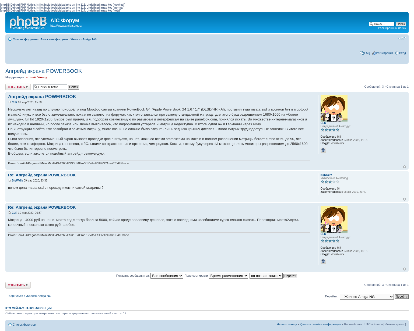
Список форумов (25, 39)
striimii (31, 77)
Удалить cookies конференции (321, 324)
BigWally (17, 180)
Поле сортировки (216, 275)
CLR (14, 102)
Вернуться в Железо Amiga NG (30, 295)
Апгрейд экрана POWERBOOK (43, 71)
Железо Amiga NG (84, 39)
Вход (402, 53)
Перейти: (331, 296)
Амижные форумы (54, 39)
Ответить (18, 87)
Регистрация (384, 53)
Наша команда (287, 324)
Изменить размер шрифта (402, 38)
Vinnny (42, 77)
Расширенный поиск (392, 28)
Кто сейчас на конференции (28, 308)
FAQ (367, 53)
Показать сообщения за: (149, 275)
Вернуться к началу (404, 166)
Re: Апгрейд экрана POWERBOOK (42, 175)
